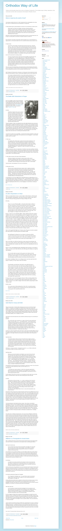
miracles (44, 300)
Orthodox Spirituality (46, 166)
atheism (44, 279)
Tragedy (44, 260)
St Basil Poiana (45, 245)
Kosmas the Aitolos (46, 142)
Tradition (44, 259)
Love (43, 149)
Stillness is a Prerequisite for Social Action (17, 438)
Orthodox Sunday (45, 167)
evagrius (44, 287)
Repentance (45, 191)
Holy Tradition (45, 127)
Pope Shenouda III (45, 181)
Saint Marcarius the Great (47, 216)
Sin (43, 241)
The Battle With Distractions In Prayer (16, 96)
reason (44, 311)
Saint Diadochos (45, 197)
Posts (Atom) (12, 519)
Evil (43, 112)
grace (44, 289)
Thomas (44, 258)
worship (44, 336)
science (44, 317)
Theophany (44, 251)
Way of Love (45, 272)
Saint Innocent (45, 206)
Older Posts (36, 518)
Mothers (44, 161)
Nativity (44, 162)
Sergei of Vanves (45, 240)
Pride (43, 185)
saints (44, 315)
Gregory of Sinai (45, 121)
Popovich (44, 182)
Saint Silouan (45, 225)
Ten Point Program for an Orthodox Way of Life (49, 31)
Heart (43, 124)
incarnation (44, 295)
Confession (44, 93)
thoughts (44, 329)
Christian (44, 84)
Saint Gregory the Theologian (47, 203)
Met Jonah (44, 155)
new (43, 302)
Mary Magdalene (45, 153)
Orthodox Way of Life (22, 5)
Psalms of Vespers (45, 188)
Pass (43, 175)
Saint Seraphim (45, 224)
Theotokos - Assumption (46, 254)
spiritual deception (45, 323)
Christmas (44, 86)
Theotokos (44, 253)
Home (22, 518)
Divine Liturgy (45, 103)
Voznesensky (45, 269)
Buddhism (44, 82)
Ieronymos (44, 133)
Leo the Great (45, 147)
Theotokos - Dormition (46, 255)
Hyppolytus (44, 132)
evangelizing (45, 288)
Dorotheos (44, 105)
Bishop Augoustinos (46, 77)
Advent (44, 62)
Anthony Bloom (45, 68)
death (44, 282)
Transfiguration (45, 261)
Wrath (14, 91)
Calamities (44, 83)
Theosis (44, 252)
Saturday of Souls (45, 234)
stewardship (44, 325)
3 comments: (17, 90)
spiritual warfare (45, 324)
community (44, 281)
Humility (44, 131)
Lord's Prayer (45, 148)
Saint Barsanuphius (46, 195)
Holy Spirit (44, 126)
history (44, 294)
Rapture (44, 190)
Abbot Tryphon (45, 61)
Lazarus (44, 145)
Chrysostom (44, 89)
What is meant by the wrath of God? (16, 18)
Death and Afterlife (45, 98)
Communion (45, 92)
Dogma (44, 104)
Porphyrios (44, 183)
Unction (44, 265)
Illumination (44, 134)
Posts (44, 17)
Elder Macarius (45, 110)
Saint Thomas (45, 232)
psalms (44, 309)
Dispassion (44, 99)
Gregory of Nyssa (45, 120)
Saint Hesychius (45, 204)
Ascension (44, 70)
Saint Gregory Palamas (46, 199)
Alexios (44, 65)
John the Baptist (45, 139)
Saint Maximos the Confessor (47, 218)
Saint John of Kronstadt (46, 209)
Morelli (44, 160)
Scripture (44, 237)
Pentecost (44, 176)
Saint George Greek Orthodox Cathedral (48, 28)
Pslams (44, 189)
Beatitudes (44, 75)
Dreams (44, 106)
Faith (43, 113)
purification (44, 310)
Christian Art (45, 85)
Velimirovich (44, 267)
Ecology (44, 107)
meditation (44, 297)
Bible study (44, 76)
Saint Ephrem (45, 198)
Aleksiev (44, 64)
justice (44, 296)
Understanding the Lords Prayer (48, 266)
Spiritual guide (45, 244)
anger (44, 276)
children (44, 280)
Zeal (43, 274)
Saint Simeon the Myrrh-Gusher (48, 226)
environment (45, 286)
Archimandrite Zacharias (46, 69)
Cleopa (44, 91)
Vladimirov (44, 268)
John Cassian (45, 138)
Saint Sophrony (45, 227)
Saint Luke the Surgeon (46, 213)
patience (44, 307)
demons (44, 283)
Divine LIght (44, 100)
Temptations (45, 248)
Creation (44, 96)
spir (43, 322)
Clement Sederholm (46, 90)
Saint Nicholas (45, 220)
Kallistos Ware (45, 141)
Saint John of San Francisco (47, 210)
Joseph (44, 140)
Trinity (44, 262)
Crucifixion (44, 97)
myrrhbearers (45, 301)
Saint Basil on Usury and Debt (14, 303)
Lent (43, 146)
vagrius (44, 331)
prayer (20, 515)
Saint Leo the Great (46, 212)
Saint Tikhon (45, 233)
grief (43, 290)
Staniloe (44, 247)
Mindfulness (44, 156)
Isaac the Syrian (10, 515)
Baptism (44, 72)
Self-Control (44, 238)
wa (43, 332)
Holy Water (44, 128)
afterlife (44, 275)
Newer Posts (8, 518)
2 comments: (17, 187)
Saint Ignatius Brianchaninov (47, 205)
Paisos (44, 170)
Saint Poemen (45, 223)
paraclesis (44, 304)
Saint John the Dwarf (46, 211)
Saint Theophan (10, 91)
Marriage (44, 152)
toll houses (44, 330)
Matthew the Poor (45, 154)
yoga (43, 337)
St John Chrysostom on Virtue (14, 193)
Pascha (44, 174)
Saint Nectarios (45, 219)
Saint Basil (44, 196)
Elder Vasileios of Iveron (46, 111)
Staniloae (44, 246)
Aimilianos (44, 63)
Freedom (44, 118)
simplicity (44, 321)
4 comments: (17, 296)
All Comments (45, 19)
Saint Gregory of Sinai (46, 202)
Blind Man (44, 78)
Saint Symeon (45, 230)
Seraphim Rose (45, 239)
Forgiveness (45, 117)
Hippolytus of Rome (46, 125)
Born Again (44, 79)
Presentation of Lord (46, 184)
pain (43, 303)
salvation (44, 316)
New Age (44, 163)
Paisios (44, 169)
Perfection (44, 177)
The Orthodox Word (19, 104)
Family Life (44, 114)
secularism (44, 318)
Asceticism (44, 71)
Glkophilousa (45, 119)
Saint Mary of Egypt (46, 217)
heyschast (44, 293)
